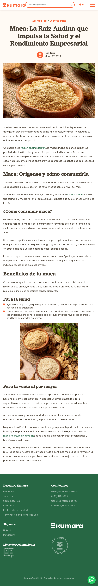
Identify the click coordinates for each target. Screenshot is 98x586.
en (83, 4)
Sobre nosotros (11, 501)
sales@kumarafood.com (64, 491)
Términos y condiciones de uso (20, 515)
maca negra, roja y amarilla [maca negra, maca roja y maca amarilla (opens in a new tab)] (18, 435)
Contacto (8, 505)
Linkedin (7, 530)
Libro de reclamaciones (19, 550)
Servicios (8, 496)
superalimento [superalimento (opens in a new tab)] (75, 194)
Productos (9, 491)
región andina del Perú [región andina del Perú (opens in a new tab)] (33, 147)
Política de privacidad (15, 510)
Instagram (9, 535)
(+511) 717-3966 (59, 496)
